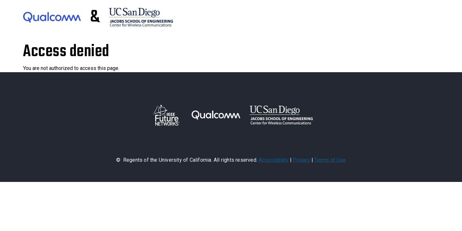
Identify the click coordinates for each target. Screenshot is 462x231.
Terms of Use (330, 160)
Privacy (301, 160)
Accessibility (274, 160)
